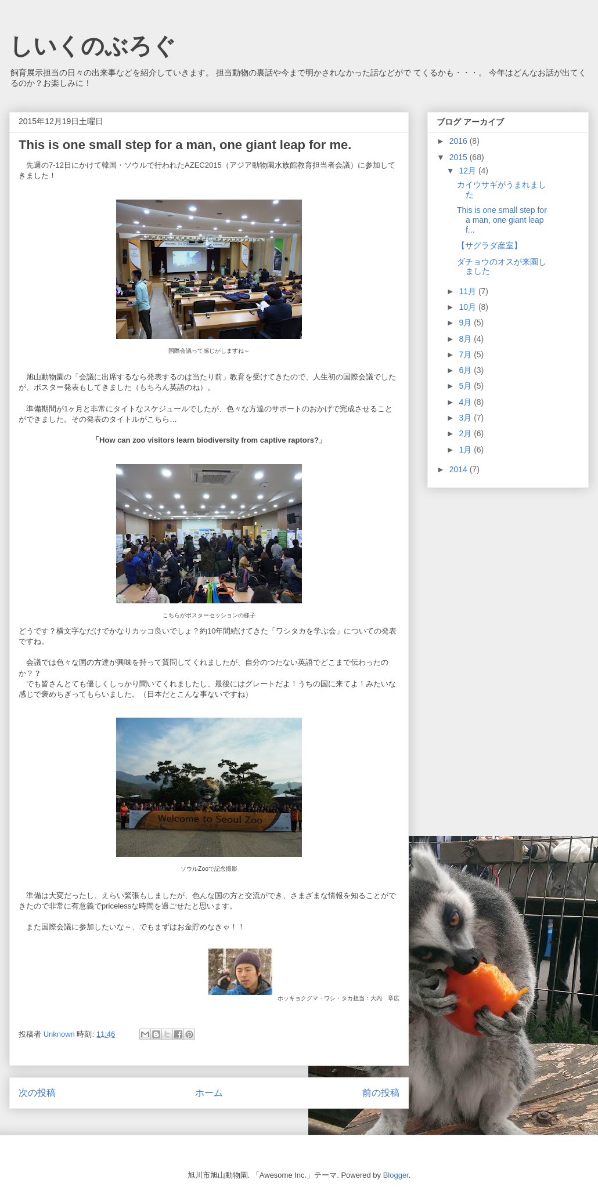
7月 (466, 354)
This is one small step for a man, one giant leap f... (502, 219)
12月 (468, 170)
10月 (468, 307)
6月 (466, 370)
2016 (459, 141)
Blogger (396, 1175)
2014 (459, 469)
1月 (466, 449)
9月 (466, 322)
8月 (466, 338)
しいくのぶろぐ (92, 46)
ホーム (209, 1093)
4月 (466, 402)
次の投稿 (37, 1093)
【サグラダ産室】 (489, 245)
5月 (466, 385)
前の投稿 (380, 1093)
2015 (459, 157)
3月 (466, 417)
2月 (466, 433)
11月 (468, 291)
